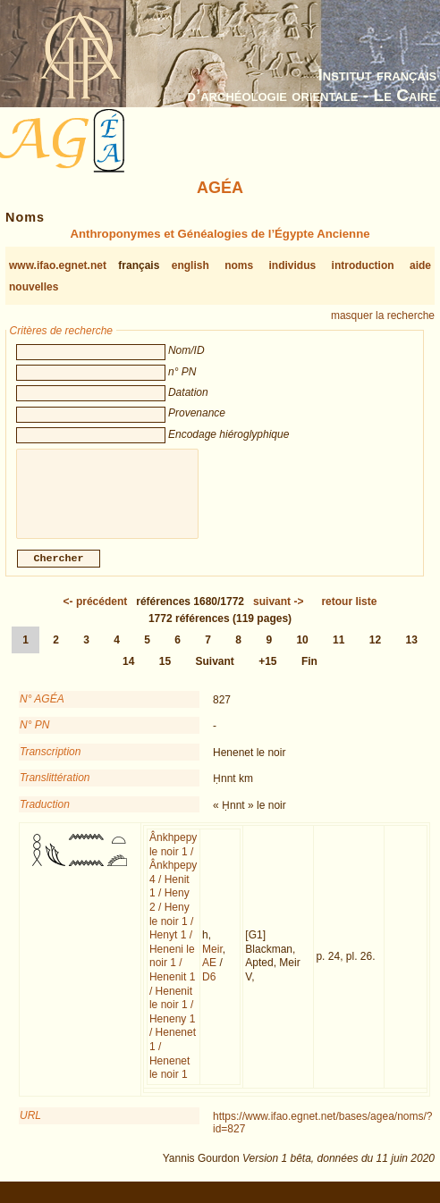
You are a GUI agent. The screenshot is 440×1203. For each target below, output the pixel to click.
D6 (209, 987)
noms (238, 265)
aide (420, 265)
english (190, 265)
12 (375, 650)
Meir (212, 960)
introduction (363, 265)
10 (302, 650)
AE (209, 973)
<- (95, 612)
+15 (267, 672)
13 (412, 650)
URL (30, 1126)
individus (293, 265)
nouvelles (33, 287)
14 (128, 672)
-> (278, 612)
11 (338, 650)
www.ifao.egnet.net (57, 265)
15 (165, 672)
